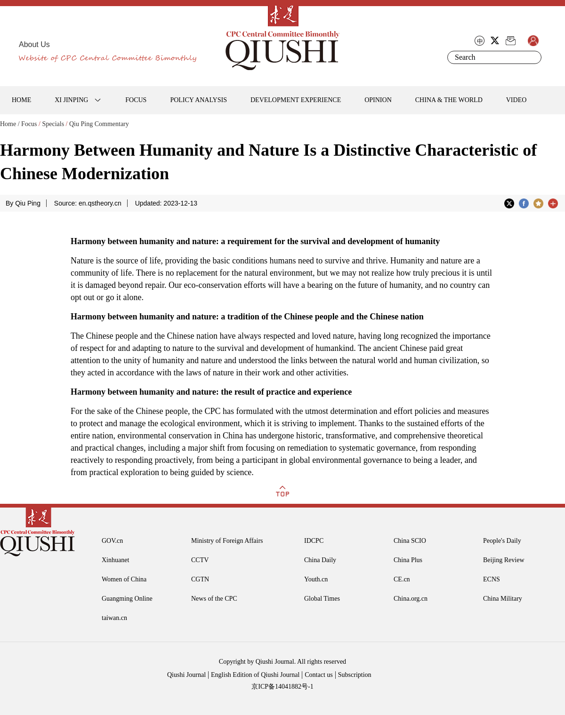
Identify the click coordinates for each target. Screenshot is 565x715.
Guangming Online (127, 598)
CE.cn (402, 579)
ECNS (491, 579)
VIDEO (516, 99)
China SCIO (410, 540)
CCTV (200, 560)
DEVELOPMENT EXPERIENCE (295, 99)
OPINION (378, 99)
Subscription (354, 674)
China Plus (408, 560)
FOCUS (135, 99)
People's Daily (502, 540)
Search (532, 57)
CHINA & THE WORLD (449, 99)
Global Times (322, 598)
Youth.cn (316, 579)
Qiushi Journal (186, 674)
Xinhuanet (115, 560)
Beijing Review (504, 560)
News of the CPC (214, 598)
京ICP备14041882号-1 (282, 686)
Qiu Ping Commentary (99, 123)
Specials (53, 123)
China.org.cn (411, 598)
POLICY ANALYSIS (198, 99)
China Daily (320, 560)
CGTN (200, 579)
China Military (502, 598)
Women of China (124, 579)
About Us (34, 44)
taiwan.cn (114, 617)
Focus (29, 123)
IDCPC (313, 540)
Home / (10, 123)
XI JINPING (71, 99)
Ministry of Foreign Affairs (227, 540)
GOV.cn (112, 540)
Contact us (319, 674)
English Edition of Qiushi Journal (255, 674)
